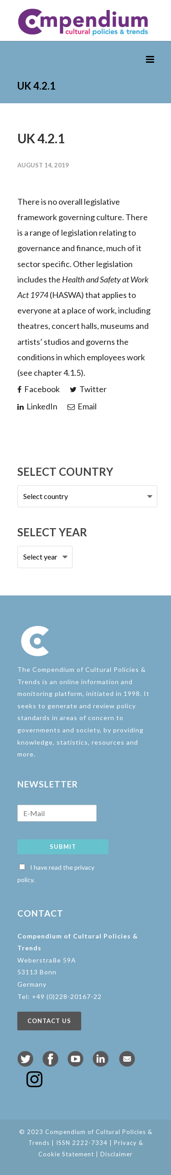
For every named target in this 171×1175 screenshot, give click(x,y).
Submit (63, 846)
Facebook (38, 389)
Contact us (49, 1020)
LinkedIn (37, 406)
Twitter (88, 389)
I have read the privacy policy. (55, 873)
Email (82, 406)
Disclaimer (116, 1154)
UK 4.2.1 (41, 138)
